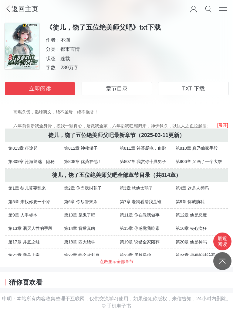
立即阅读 (40, 89)
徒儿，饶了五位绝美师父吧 (81, 135)
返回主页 (21, 9)
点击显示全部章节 (116, 261)
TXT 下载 (193, 89)
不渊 (65, 40)
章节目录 (117, 89)
